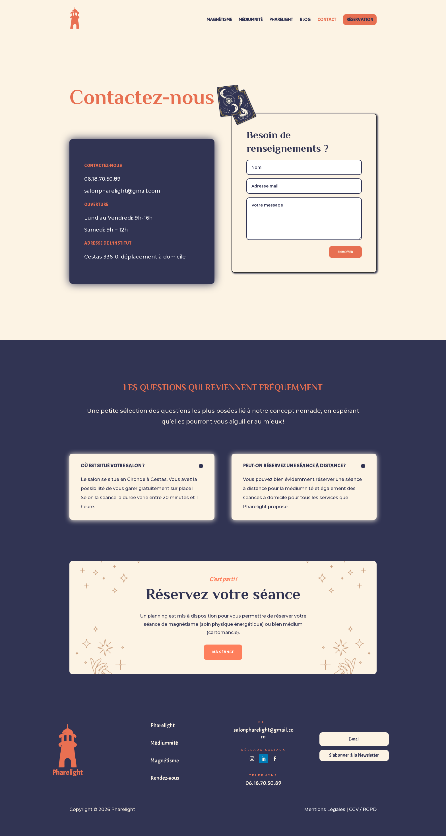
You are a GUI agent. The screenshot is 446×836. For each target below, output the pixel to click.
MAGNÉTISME (219, 20)
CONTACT (326, 20)
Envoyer (345, 252)
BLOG (305, 20)
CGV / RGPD (363, 809)
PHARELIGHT (281, 20)
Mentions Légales (324, 809)
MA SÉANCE (223, 652)
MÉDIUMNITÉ (251, 20)
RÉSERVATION (359, 19)
